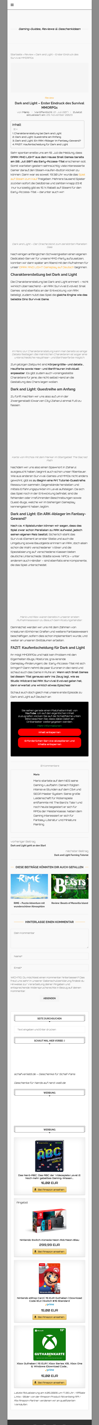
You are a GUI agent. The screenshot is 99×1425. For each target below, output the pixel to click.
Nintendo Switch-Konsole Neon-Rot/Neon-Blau (49, 1240)
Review (29, 54)
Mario (25, 112)
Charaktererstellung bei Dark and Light (38, 133)
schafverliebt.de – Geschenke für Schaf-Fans (44, 1074)
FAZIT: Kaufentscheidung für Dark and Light (41, 144)
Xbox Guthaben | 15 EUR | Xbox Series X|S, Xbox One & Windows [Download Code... (49, 1365)
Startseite (16, 54)
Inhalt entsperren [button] (49, 732)
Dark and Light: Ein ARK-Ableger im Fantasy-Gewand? (48, 140)
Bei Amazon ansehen (51, 1189)
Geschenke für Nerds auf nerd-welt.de (40, 1082)
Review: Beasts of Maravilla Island (70, 903)
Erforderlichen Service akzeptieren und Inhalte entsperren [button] (49, 742)
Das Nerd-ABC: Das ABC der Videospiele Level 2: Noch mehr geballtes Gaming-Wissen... (49, 1176)
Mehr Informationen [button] (49, 726)
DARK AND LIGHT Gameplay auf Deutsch (46, 267)
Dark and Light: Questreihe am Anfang (38, 137)
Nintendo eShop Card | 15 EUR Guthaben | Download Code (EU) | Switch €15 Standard (49, 1299)
